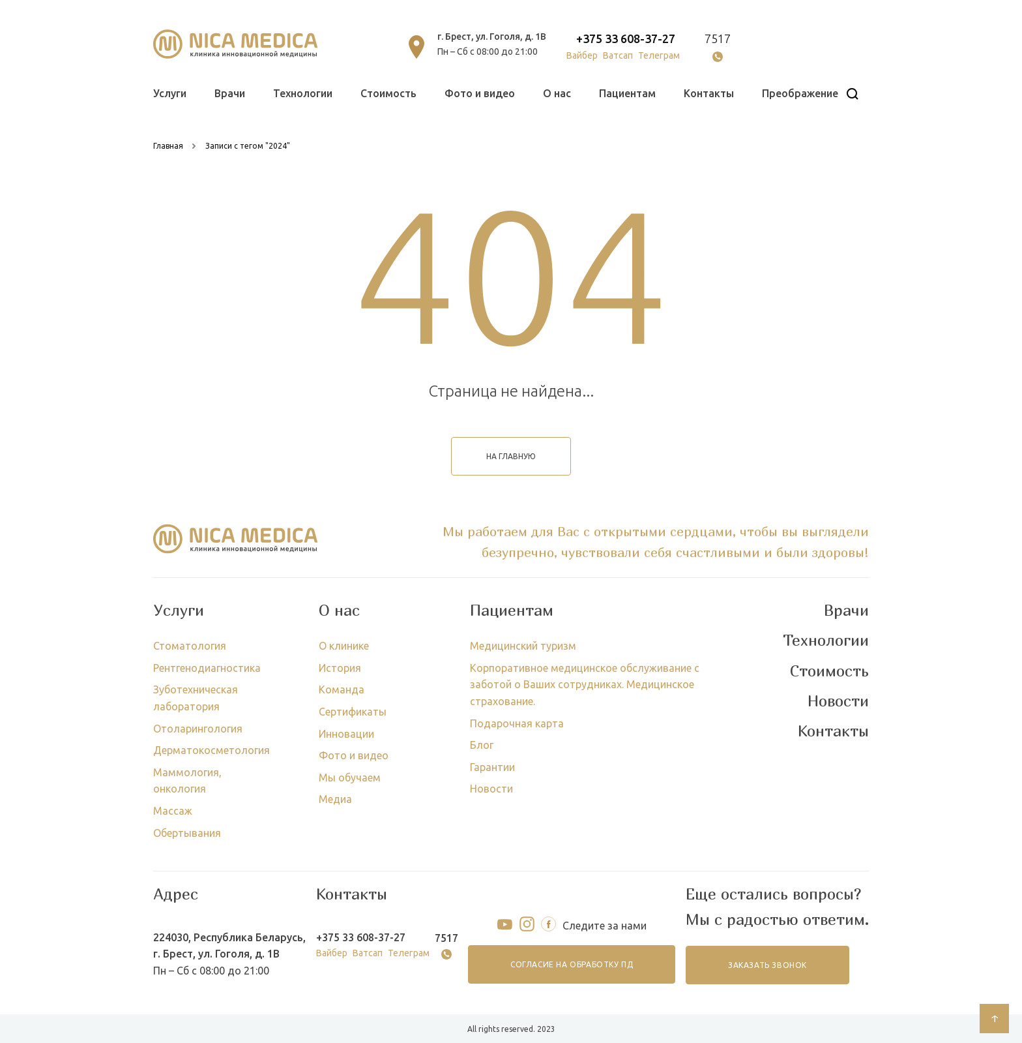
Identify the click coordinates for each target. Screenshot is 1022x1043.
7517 (718, 38)
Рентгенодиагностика (207, 668)
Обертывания (187, 833)
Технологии (302, 93)
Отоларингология (197, 728)
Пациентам (627, 93)
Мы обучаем (350, 777)
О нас (557, 93)
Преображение (800, 93)
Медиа (335, 799)
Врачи (229, 93)
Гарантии (492, 767)
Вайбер (582, 55)
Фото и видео (480, 93)
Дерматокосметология (211, 750)
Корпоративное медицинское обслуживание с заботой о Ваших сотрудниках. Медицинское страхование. (584, 684)
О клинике (344, 646)
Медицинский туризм (523, 646)
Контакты (709, 93)
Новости (491, 788)
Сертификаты (353, 712)
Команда (341, 689)
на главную (511, 456)
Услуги (169, 93)
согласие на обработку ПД (572, 964)
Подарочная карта (517, 723)
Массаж (172, 811)
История (340, 668)
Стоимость (388, 93)
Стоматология (189, 646)
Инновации (346, 734)
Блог (481, 745)
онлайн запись (809, 46)
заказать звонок (767, 965)
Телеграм (659, 55)
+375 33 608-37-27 (625, 38)
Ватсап (618, 55)
